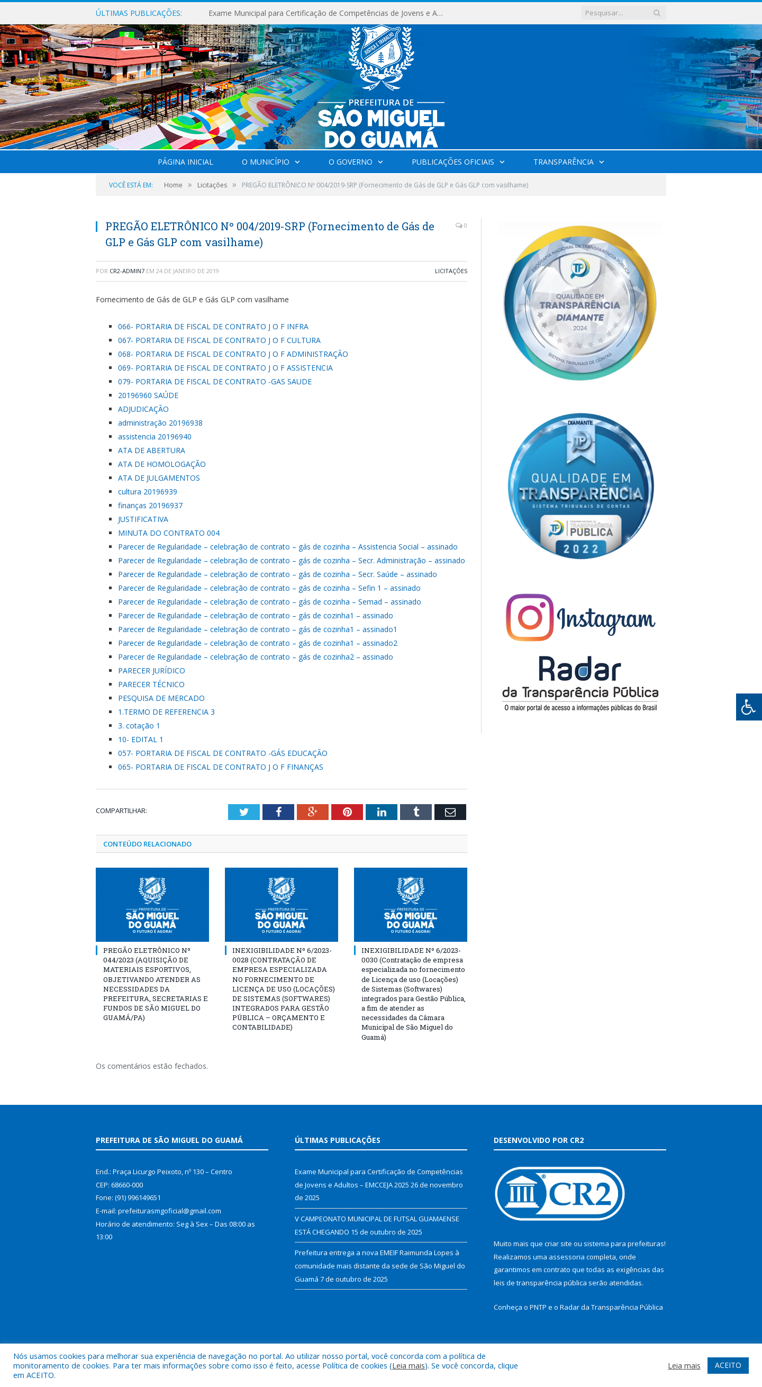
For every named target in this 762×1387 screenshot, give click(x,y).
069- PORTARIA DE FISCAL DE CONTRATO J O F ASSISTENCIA (225, 368)
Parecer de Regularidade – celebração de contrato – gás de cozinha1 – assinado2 (257, 643)
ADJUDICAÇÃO (143, 409)
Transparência (563, 162)
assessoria (567, 1257)
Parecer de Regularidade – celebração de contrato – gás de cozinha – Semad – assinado (269, 602)
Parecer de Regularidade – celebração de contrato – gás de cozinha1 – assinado (255, 615)
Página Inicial (185, 162)
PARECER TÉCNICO (151, 684)
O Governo (351, 162)
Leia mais (408, 1365)
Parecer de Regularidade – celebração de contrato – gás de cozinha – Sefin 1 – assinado (269, 588)
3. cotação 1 (139, 725)
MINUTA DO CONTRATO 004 (169, 533)
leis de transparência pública (540, 1282)
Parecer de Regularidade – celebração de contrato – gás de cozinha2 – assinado (255, 657)
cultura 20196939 (147, 492)
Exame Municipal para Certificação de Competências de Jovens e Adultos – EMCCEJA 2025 (330, 13)
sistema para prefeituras (624, 1243)
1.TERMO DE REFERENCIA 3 (166, 712)
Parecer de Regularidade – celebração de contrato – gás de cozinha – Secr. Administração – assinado (291, 560)
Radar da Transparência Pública (611, 1307)
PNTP (538, 1307)
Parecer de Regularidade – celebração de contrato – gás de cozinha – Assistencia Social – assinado (288, 547)
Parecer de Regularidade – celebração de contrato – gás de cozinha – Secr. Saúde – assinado (277, 574)
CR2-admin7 (127, 271)
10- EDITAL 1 (141, 739)
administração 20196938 (160, 423)
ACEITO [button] (728, 1365)
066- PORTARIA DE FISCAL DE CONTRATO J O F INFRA (213, 326)
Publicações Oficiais (453, 162)
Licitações (451, 271)
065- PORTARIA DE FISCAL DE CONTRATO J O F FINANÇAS (220, 767)
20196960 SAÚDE (148, 395)
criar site (558, 1243)
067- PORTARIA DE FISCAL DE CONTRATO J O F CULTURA (219, 340)
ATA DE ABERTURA (151, 450)
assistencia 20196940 (155, 436)
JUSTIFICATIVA (143, 519)
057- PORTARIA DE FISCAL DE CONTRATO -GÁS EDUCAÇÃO (223, 753)
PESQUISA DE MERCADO (161, 698)
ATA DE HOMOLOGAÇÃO (162, 464)
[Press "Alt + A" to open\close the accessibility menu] (749, 707)
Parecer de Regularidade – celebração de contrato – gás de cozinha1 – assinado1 (257, 629)
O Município (265, 162)
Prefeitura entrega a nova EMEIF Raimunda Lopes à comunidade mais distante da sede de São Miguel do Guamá (380, 1265)
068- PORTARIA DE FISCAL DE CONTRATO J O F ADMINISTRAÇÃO (233, 354)
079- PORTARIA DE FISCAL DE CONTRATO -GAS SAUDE (215, 381)
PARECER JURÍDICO (151, 670)
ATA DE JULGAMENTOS (159, 478)
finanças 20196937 (150, 505)
